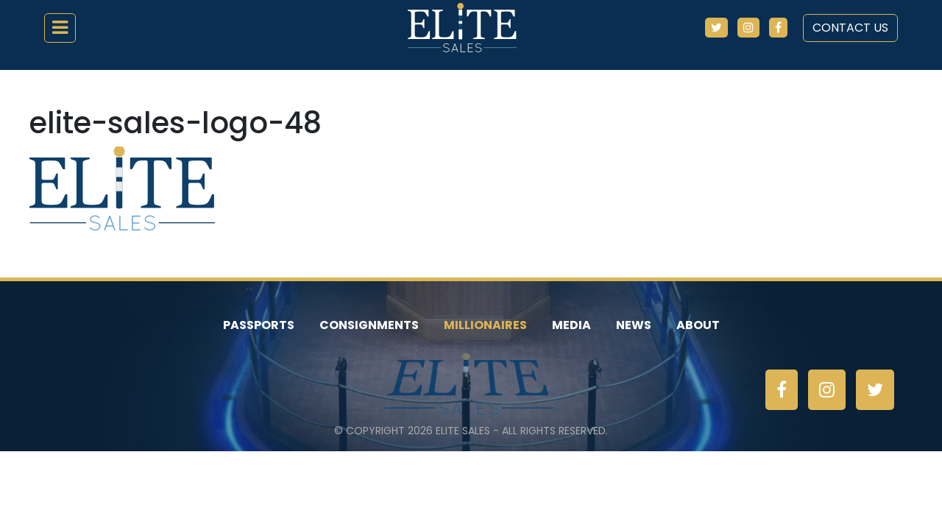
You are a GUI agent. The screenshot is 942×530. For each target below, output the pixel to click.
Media (571, 325)
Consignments (369, 325)
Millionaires (485, 325)
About (698, 325)
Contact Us (850, 27)
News (633, 325)
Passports (258, 325)
